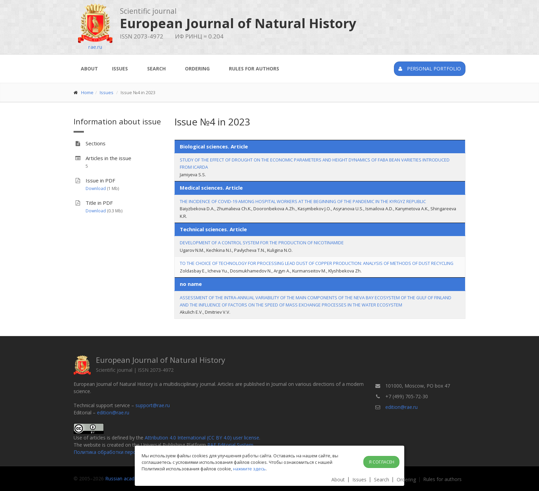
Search (156, 68)
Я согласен (381, 462)
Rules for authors (254, 68)
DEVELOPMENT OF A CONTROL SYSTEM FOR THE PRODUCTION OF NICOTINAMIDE (262, 242)
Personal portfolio (429, 68)
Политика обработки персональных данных (125, 452)
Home (87, 92)
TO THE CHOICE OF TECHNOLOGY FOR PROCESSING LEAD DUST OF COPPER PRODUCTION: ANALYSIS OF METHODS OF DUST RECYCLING (316, 263)
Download (96, 188)
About (89, 68)
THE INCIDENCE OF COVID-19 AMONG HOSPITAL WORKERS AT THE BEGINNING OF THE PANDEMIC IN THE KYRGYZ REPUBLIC (303, 201)
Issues (120, 68)
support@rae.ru (152, 405)
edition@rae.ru (113, 412)
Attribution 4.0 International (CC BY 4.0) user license (202, 437)
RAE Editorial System (230, 445)
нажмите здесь (249, 469)
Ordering (197, 68)
